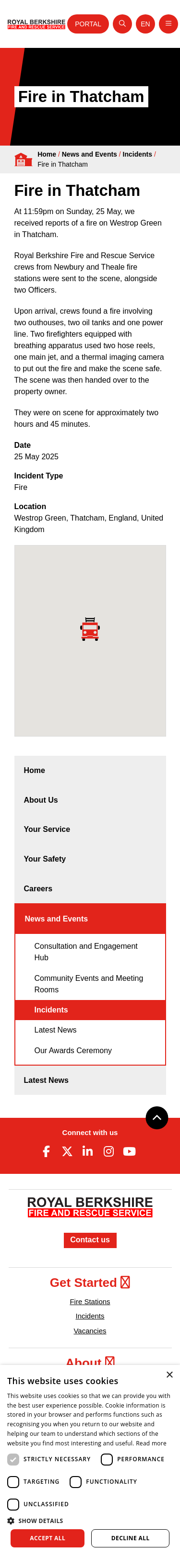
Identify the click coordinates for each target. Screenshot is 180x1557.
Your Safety (45, 859)
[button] (90, 1520)
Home (46, 154)
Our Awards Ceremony (73, 1050)
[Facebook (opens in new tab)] (46, 1151)
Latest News (56, 1030)
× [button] (169, 1375)
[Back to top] (156, 1117)
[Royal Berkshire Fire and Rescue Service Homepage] (36, 24)
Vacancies (89, 1331)
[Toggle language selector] (145, 24)
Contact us (90, 1240)
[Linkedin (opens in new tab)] (88, 1151)
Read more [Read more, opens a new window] (151, 1443)
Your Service (47, 829)
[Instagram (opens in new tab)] (108, 1151)
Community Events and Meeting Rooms (89, 984)
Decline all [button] (130, 1538)
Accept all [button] (47, 1538)
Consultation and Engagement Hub (86, 952)
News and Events (89, 154)
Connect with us (90, 1132)
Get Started (90, 1282)
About (89, 1363)
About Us (41, 800)
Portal (88, 24)
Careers (38, 889)
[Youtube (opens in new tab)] (129, 1151)
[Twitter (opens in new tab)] (67, 1151)
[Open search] (122, 24)
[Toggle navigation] (168, 24)
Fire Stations (90, 1301)
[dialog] (90, 1461)
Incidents (137, 154)
